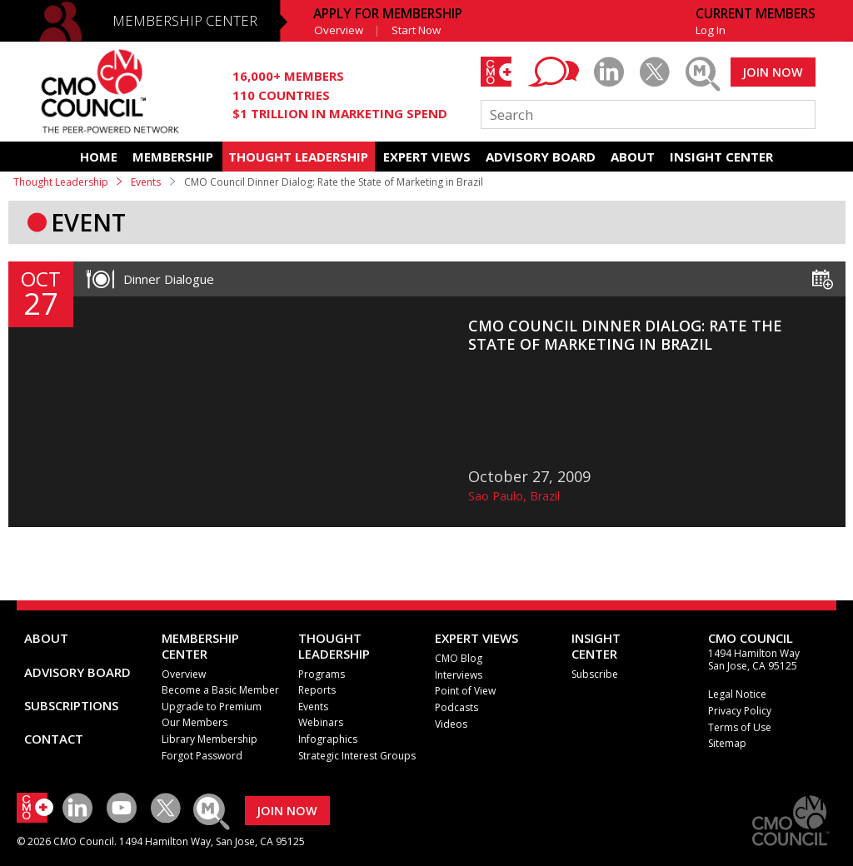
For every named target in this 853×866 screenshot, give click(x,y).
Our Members (194, 722)
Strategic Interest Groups (357, 756)
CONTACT (53, 738)
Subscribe (594, 674)
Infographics (327, 739)
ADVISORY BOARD (541, 156)
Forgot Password (202, 756)
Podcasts (456, 707)
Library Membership (209, 739)
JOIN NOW (772, 72)
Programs (321, 674)
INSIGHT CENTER (721, 156)
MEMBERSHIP (172, 156)
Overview (338, 29)
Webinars (320, 722)
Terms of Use (739, 727)
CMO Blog (458, 658)
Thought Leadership (60, 182)
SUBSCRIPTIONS (71, 705)
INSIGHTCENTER (596, 645)
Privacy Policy (739, 711)
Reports (317, 690)
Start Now (416, 29)
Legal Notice (737, 694)
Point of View (465, 691)
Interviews (458, 675)
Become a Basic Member (220, 690)
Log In (711, 29)
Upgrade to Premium (212, 706)
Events (146, 182)
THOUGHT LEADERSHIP (298, 156)
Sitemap (727, 743)
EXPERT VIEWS (427, 156)
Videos (451, 724)
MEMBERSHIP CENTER (184, 20)
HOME (98, 156)
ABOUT (633, 156)
